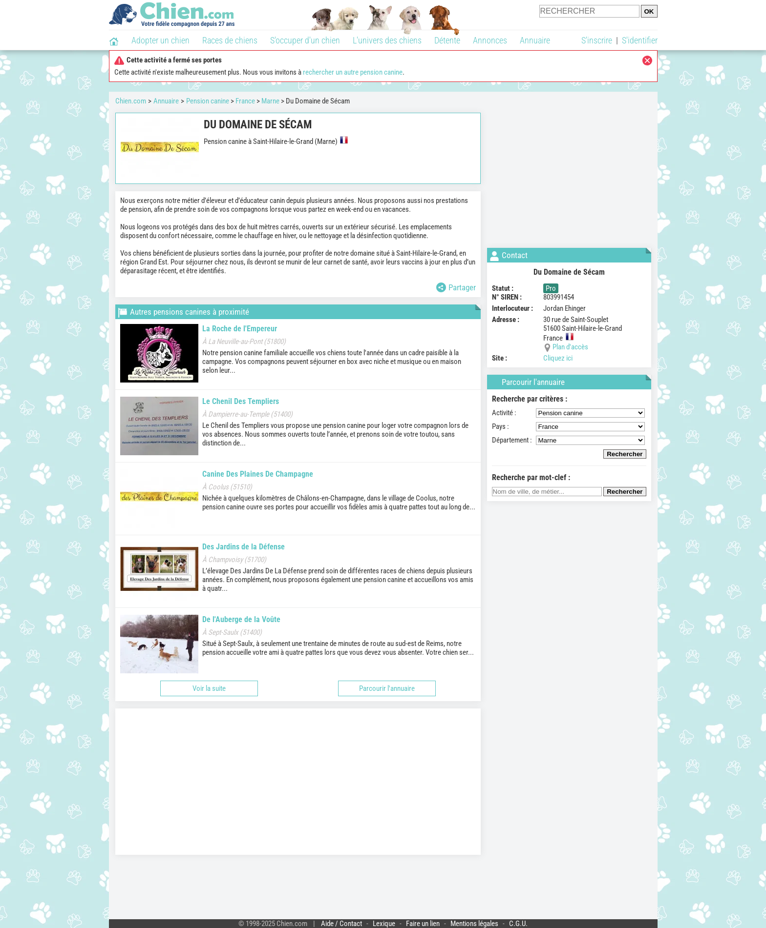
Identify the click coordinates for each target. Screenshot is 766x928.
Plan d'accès (570, 347)
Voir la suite (209, 688)
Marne (270, 101)
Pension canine (207, 101)
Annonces (490, 40)
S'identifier (640, 40)
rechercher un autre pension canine (353, 72)
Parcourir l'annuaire (387, 688)
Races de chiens (229, 40)
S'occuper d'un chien (305, 40)
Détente (447, 40)
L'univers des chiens (387, 40)
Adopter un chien (160, 40)
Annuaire (535, 40)
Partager (456, 287)
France (245, 101)
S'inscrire (596, 40)
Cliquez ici (558, 358)
